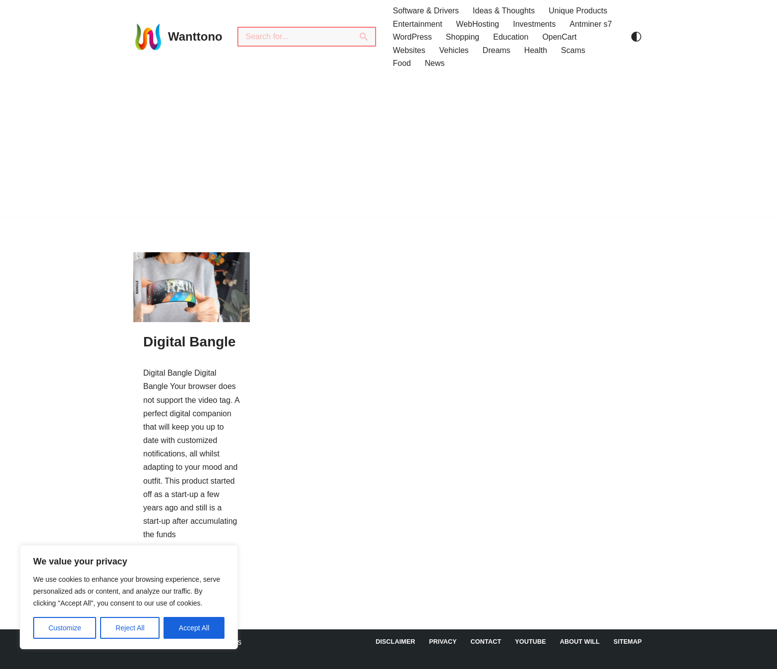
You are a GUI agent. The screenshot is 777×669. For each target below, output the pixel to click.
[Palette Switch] (636, 37)
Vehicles (454, 50)
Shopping (463, 37)
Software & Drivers (426, 10)
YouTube (530, 641)
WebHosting (477, 24)
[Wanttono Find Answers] (177, 37)
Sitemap (627, 641)
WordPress (412, 37)
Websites (409, 50)
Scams (573, 50)
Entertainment (418, 24)
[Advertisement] (388, 148)
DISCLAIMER (395, 641)
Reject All (129, 628)
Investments (534, 24)
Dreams (496, 50)
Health (535, 50)
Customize (65, 628)
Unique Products (578, 10)
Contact (486, 641)
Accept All (194, 628)
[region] (129, 597)
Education (510, 37)
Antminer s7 (590, 24)
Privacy (443, 641)
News (434, 63)
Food (402, 63)
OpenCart (559, 37)
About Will (580, 641)
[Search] (294, 37)
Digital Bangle (189, 341)
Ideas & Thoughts (504, 10)
